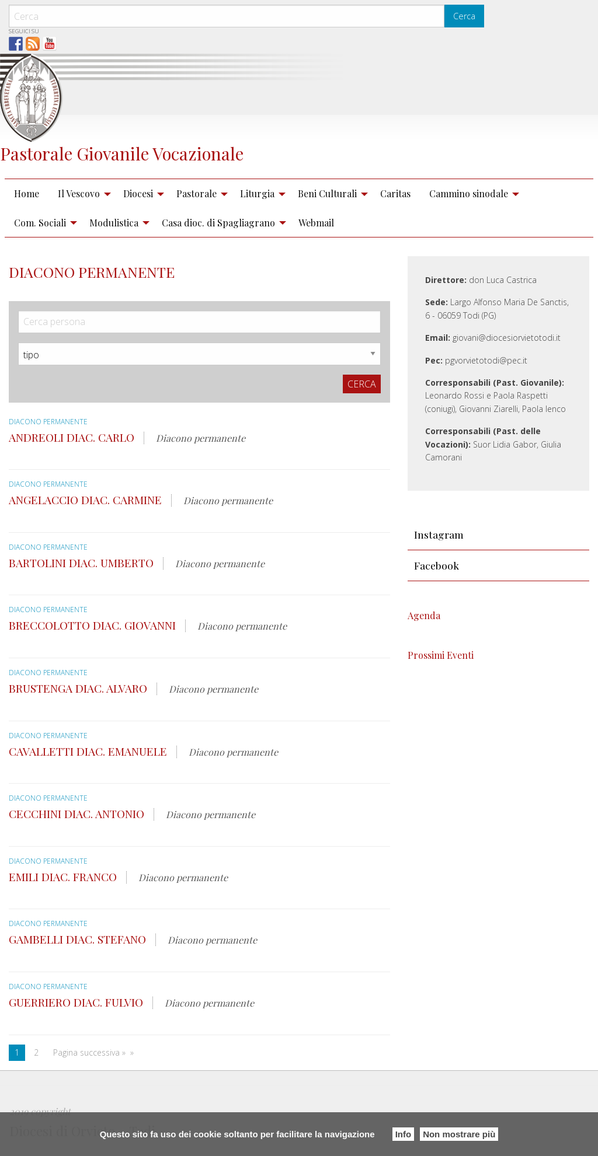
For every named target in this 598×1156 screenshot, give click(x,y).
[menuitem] (26, 193)
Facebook (436, 565)
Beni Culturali (327, 193)
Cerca (464, 16)
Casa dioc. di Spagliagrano (218, 222)
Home (26, 193)
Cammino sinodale (468, 193)
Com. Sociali (40, 222)
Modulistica (113, 222)
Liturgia (257, 193)
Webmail (316, 222)
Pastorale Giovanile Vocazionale (122, 153)
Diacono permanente (49, 422)
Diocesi (138, 193)
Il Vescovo (79, 193)
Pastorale (196, 193)
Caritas (395, 193)
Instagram (439, 534)
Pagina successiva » (89, 1052)
